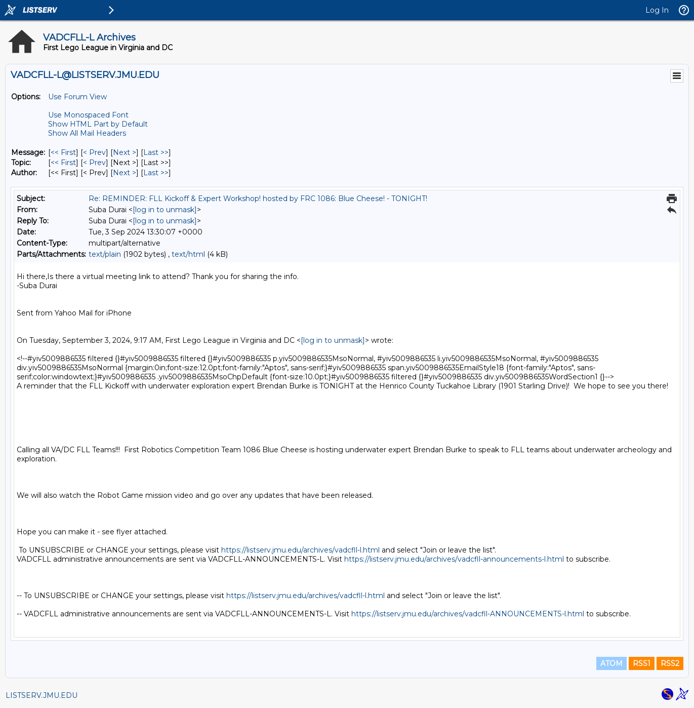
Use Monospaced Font (88, 115)
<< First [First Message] (63, 152)
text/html (188, 254)
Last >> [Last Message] (156, 152)
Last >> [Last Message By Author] (156, 172)
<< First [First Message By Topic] (63, 162)
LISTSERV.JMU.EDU (41, 695)
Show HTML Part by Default (98, 124)
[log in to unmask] (165, 209)
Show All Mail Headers (87, 133)
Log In (657, 10)
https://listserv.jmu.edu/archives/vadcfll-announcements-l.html (454, 559)
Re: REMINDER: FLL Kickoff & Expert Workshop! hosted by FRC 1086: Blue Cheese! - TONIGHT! (258, 198)
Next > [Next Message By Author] (124, 172)
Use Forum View (77, 96)
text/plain (105, 254)
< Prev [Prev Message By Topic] (94, 162)
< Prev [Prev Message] (94, 152)
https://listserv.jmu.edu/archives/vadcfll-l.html (300, 550)
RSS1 (641, 663)
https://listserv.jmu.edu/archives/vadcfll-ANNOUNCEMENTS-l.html (467, 613)
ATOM (611, 663)
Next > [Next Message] (124, 152)
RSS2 (670, 663)
